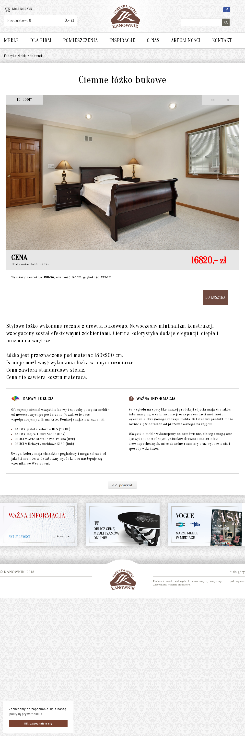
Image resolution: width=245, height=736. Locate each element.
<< (214, 99)
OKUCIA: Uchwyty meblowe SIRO (42, 444)
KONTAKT (222, 40)
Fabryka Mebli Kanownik (23, 56)
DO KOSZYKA (215, 297)
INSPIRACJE (122, 40)
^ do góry (237, 572)
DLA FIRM (41, 40)
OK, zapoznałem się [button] (38, 723)
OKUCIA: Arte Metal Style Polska (43, 439)
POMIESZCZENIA (80, 40)
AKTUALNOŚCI (186, 40)
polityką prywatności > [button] (25, 714)
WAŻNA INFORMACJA (37, 515)
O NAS (153, 40)
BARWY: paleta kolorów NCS (40, 429)
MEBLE (11, 40)
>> (226, 99)
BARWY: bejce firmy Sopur (38, 434)
